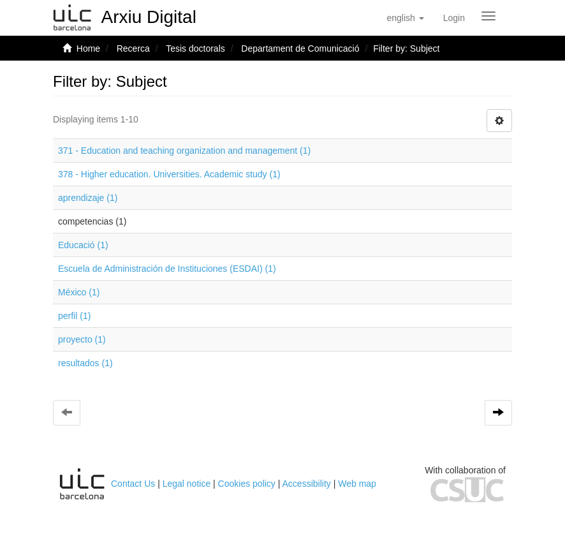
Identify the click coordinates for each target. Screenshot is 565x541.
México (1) (78, 292)
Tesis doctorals (195, 48)
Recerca (133, 48)
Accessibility (306, 483)
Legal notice (187, 483)
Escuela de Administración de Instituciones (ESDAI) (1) (167, 268)
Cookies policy (246, 483)
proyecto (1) (82, 339)
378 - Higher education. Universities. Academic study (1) (169, 174)
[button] (405, 18)
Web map (357, 483)
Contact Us (133, 483)
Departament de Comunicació (300, 48)
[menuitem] (454, 18)
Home (88, 48)
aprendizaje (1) (87, 198)
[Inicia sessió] (454, 18)
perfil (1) (74, 316)
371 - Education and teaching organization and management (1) (184, 150)
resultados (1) (85, 363)
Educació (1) (83, 245)
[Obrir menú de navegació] (488, 16)
